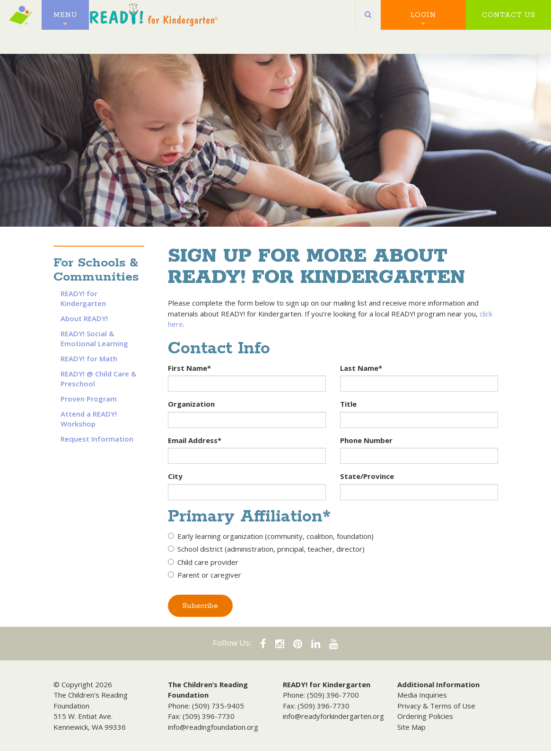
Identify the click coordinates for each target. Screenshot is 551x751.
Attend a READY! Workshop (89, 418)
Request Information (97, 439)
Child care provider (203, 562)
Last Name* (361, 368)
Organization (191, 404)
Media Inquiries (422, 695)
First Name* (189, 368)
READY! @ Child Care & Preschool (98, 378)
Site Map (411, 727)
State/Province (367, 476)
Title (348, 404)
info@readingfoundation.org (213, 727)
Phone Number (366, 440)
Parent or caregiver (204, 575)
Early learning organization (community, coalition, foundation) (271, 536)
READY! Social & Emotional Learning (94, 338)
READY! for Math (89, 358)
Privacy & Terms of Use (436, 705)
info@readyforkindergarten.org (333, 716)
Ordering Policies (425, 716)
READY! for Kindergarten (83, 298)
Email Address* (194, 440)
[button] (368, 19)
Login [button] (423, 19)
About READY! (84, 318)
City (175, 476)
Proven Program (89, 398)
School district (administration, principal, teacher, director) (266, 549)
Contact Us (508, 19)
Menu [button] (65, 19)
